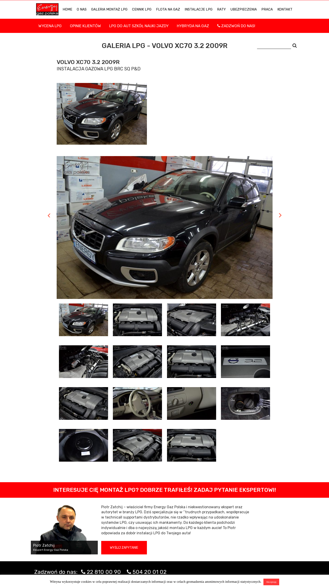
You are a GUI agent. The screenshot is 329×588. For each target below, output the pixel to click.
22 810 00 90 (104, 572)
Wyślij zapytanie (124, 548)
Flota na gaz (168, 9)
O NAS (82, 9)
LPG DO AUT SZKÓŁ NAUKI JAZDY (139, 26)
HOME (67, 9)
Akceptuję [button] (271, 581)
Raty (221, 9)
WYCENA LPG (50, 26)
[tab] (84, 319)
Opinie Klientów (85, 26)
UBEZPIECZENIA (243, 9)
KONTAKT (284, 9)
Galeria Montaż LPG (109, 9)
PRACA (267, 9)
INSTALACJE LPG (198, 9)
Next (280, 215)
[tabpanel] (165, 227)
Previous (49, 215)
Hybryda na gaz (193, 26)
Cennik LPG (141, 9)
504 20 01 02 (150, 572)
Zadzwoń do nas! (236, 26)
